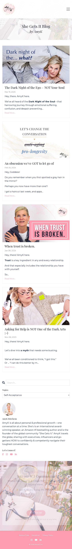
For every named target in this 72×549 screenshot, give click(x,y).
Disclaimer (36, 535)
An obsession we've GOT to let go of (29, 163)
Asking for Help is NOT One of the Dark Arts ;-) (35, 331)
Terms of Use (24, 535)
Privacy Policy (47, 535)
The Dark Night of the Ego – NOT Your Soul (34, 87)
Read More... (10, 113)
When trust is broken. (20, 246)
